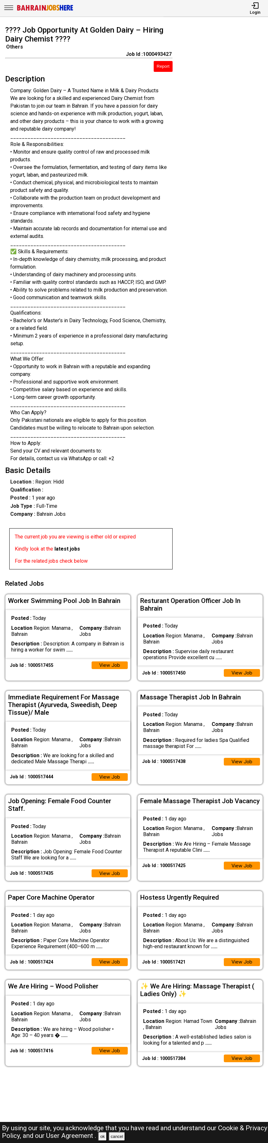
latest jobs (67, 549)
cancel (117, 1136)
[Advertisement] (223, 299)
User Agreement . (71, 1135)
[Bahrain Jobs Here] (45, 10)
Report (163, 66)
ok (102, 1136)
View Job (109, 664)
